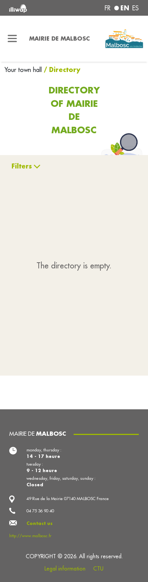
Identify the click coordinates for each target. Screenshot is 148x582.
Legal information (65, 568)
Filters (22, 166)
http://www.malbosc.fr (30, 535)
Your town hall (24, 70)
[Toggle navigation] (12, 38)
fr (107, 8)
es (135, 8)
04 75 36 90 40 (40, 510)
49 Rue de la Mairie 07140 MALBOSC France (67, 498)
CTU (98, 568)
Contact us (39, 523)
